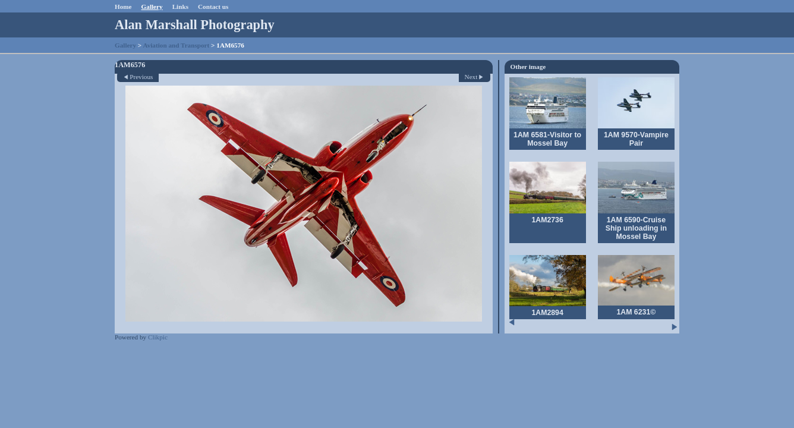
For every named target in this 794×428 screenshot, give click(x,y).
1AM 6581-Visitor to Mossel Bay (547, 139)
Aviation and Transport (176, 45)
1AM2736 (547, 220)
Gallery (152, 6)
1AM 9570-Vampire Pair (636, 139)
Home (123, 6)
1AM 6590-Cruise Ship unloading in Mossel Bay (636, 228)
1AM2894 (547, 313)
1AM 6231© (636, 312)
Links (180, 6)
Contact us (213, 6)
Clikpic (158, 337)
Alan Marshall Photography (195, 24)
